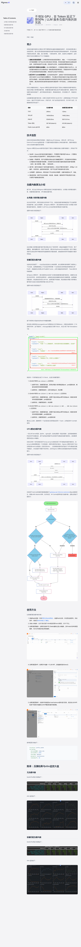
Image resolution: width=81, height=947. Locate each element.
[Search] (73, 2)
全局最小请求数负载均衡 (10, 22)
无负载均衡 (7, 30)
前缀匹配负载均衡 (8, 25)
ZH (68, 2)
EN (65, 2)
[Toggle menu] (78, 2)
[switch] (67, 2)
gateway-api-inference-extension (60, 492)
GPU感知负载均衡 (8, 28)
